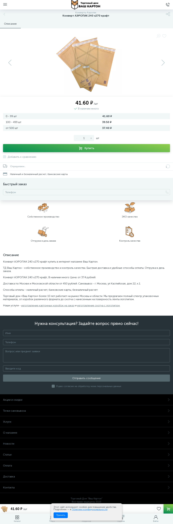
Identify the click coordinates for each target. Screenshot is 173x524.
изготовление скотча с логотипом (98, 305)
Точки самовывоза (86, 410)
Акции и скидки (86, 399)
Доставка (86, 476)
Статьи (86, 454)
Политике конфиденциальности (89, 509)
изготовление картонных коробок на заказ (47, 305)
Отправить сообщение (86, 378)
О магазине (86, 432)
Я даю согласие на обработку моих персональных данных (88, 386)
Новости (86, 443)
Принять (60, 515)
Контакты (86, 487)
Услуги (86, 421)
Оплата (86, 465)
